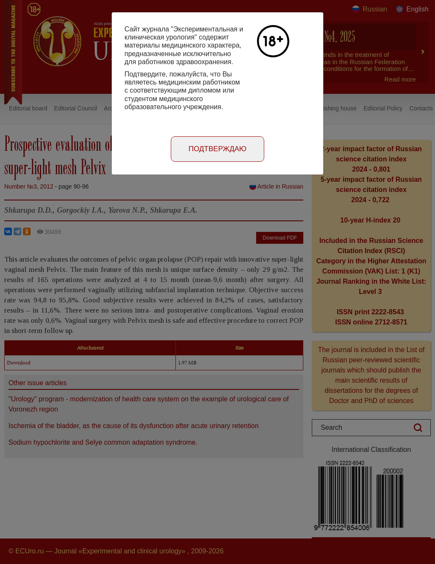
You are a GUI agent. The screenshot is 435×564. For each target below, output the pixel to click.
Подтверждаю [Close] (218, 149)
